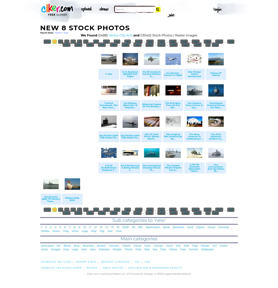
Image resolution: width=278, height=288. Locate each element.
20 (96, 41)
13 (101, 227)
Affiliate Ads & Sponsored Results (155, 267)
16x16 (126, 227)
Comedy (223, 227)
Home (58, 32)
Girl (215, 246)
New (93, 249)
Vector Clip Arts (120, 35)
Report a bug (86, 261)
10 (84, 227)
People (117, 249)
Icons (75, 231)
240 (219, 41)
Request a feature (115, 261)
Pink (138, 249)
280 (66, 44)
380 (125, 44)
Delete (45, 231)
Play (93, 231)
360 (113, 44)
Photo (128, 249)
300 (78, 44)
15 (112, 227)
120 (150, 41)
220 (207, 41)
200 (195, 41)
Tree (183, 249)
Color (147, 246)
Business (178, 227)
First (47, 41)
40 (106, 41)
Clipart (200, 227)
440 (161, 44)
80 (128, 41)
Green (223, 246)
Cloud (211, 227)
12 (95, 227)
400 (137, 44)
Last (215, 44)
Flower (205, 246)
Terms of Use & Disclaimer (61, 267)
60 (117, 41)
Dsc (178, 246)
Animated (47, 246)
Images (55, 249)
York (118, 231)
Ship (163, 249)
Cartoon (114, 246)
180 (184, 41)
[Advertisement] (69, 107)
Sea (155, 249)
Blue (77, 246)
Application (153, 227)
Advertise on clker (56, 261)
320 (90, 44)
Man (84, 249)
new (66, 32)
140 (161, 41)
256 (140, 227)
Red (146, 249)
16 (118, 227)
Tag (102, 231)
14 (106, 227)
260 (231, 41)
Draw (169, 246)
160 (172, 41)
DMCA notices (113, 267)
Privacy (92, 267)
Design (158, 246)
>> (208, 44)
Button (101, 246)
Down (56, 231)
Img (66, 249)
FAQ (147, 261)
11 (90, 227)
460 (173, 44)
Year (110, 231)
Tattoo (173, 249)
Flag (66, 231)
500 (197, 44)
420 (149, 44)
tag (137, 261)
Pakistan (104, 249)
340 (101, 44)
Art (59, 246)
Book (166, 227)
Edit (186, 246)
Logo (85, 231)
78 (133, 227)
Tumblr (193, 249)
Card (190, 227)
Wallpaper (207, 249)
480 (185, 44)
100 (138, 41)
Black (67, 246)
